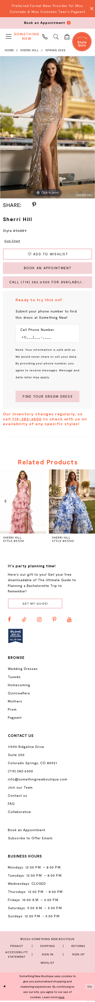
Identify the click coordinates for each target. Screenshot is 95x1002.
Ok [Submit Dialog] (89, 988)
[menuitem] (8, 36)
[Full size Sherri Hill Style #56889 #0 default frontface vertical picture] (47, 127)
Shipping (47, 947)
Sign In (47, 955)
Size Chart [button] (12, 241)
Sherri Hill (29, 50)
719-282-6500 (27, 420)
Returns (78, 947)
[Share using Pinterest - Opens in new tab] (34, 205)
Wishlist (48, 964)
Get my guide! (36, 604)
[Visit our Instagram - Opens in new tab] (39, 621)
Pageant (15, 719)
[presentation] (23, 502)
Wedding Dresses (23, 670)
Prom (12, 711)
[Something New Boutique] (26, 36)
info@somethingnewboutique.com (37, 780)
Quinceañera (19, 694)
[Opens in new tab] (15, 637)
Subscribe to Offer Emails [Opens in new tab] (30, 839)
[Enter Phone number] (45, 338)
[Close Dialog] (4, 987)
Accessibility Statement (16, 955)
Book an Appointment (47, 268)
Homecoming (19, 686)
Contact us (17, 797)
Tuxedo (14, 678)
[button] (8, 36)
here (61, 998)
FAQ (11, 805)
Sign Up (78, 955)
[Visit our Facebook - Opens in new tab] (9, 621)
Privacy (16, 947)
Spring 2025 (55, 50)
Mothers (15, 703)
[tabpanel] (47, 127)
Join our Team (20, 788)
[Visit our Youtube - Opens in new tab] (69, 621)
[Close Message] (90, 8)
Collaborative (19, 813)
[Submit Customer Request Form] (47, 397)
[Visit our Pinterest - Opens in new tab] (54, 621)
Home (9, 50)
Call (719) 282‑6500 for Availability (49, 283)
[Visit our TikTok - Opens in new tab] (24, 621)
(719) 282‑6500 (20, 772)
